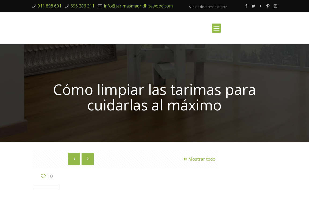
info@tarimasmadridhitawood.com (138, 6)
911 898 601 (49, 6)
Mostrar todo (198, 159)
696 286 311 (82, 6)
